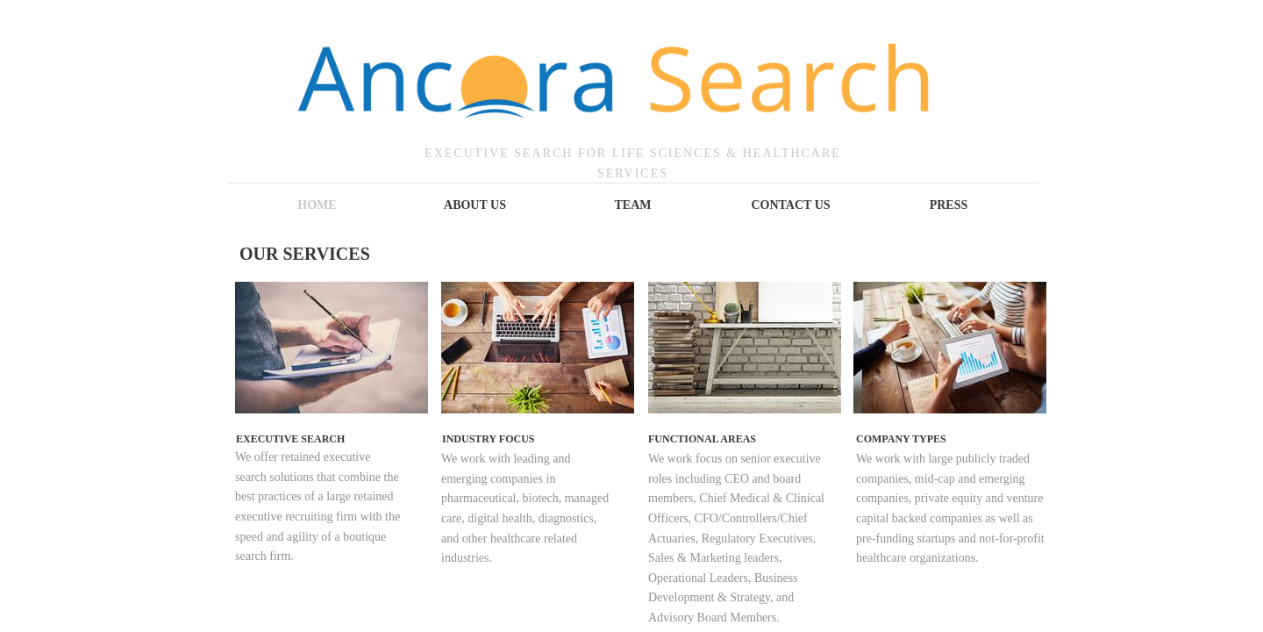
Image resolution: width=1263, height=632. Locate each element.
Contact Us (790, 205)
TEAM (633, 205)
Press (949, 205)
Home (316, 205)
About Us (475, 205)
